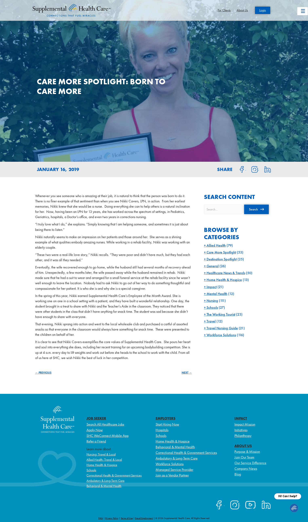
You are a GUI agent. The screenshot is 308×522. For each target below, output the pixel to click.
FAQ (100, 518)
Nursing (212, 300)
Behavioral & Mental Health (103, 486)
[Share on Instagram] (252, 169)
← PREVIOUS (43, 372)
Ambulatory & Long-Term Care (105, 481)
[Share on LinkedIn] (265, 169)
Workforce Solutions (221, 335)
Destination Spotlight (222, 259)
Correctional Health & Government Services (114, 475)
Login (262, 10)
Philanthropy (242, 435)
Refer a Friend (96, 441)
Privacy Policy (111, 518)
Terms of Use (127, 518)
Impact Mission (244, 424)
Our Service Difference (250, 463)
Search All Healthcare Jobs (105, 424)
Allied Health (216, 245)
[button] (256, 209)
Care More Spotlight (221, 252)
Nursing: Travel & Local (101, 454)
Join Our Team (244, 457)
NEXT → (187, 372)
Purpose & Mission (247, 451)
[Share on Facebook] (239, 169)
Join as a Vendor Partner (172, 475)
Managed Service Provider (174, 469)
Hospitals (162, 430)
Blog (237, 474)
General (213, 266)
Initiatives (240, 430)
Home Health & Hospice (224, 279)
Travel (211, 321)
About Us (242, 10)
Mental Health (217, 293)
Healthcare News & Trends (226, 273)
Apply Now (94, 430)
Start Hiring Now (167, 424)
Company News (245, 468)
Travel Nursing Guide (222, 328)
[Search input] (223, 209)
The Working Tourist (221, 314)
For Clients (224, 10)
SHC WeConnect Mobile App (107, 435)
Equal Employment (144, 518)
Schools (212, 307)
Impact (212, 286)
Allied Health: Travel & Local (104, 460)
